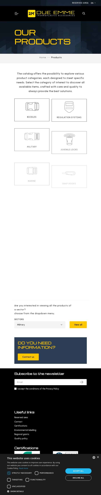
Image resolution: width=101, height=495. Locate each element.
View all (78, 324)
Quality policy (21, 438)
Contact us (28, 357)
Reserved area (80, 3)
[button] (35, 491)
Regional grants (21, 434)
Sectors (19, 319)
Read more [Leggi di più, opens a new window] (23, 468)
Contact (18, 421)
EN (92, 3)
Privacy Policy (52, 388)
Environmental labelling (25, 430)
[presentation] (36, 397)
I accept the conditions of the (38, 388)
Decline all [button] (78, 478)
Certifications (20, 426)
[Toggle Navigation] (16, 14)
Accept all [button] (78, 471)
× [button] (98, 457)
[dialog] (50, 474)
